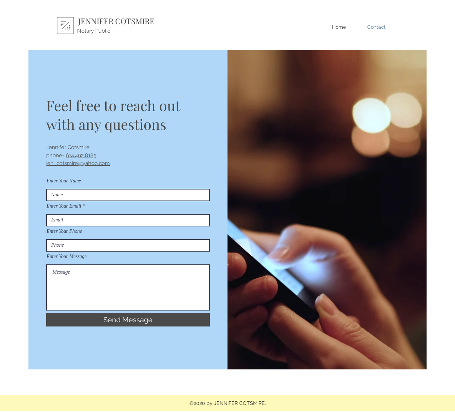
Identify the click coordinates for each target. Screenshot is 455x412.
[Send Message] (128, 319)
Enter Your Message (67, 256)
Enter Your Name (64, 180)
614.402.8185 (81, 155)
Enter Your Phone (64, 231)
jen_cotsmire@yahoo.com (78, 163)
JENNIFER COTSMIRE (116, 21)
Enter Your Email (64, 206)
